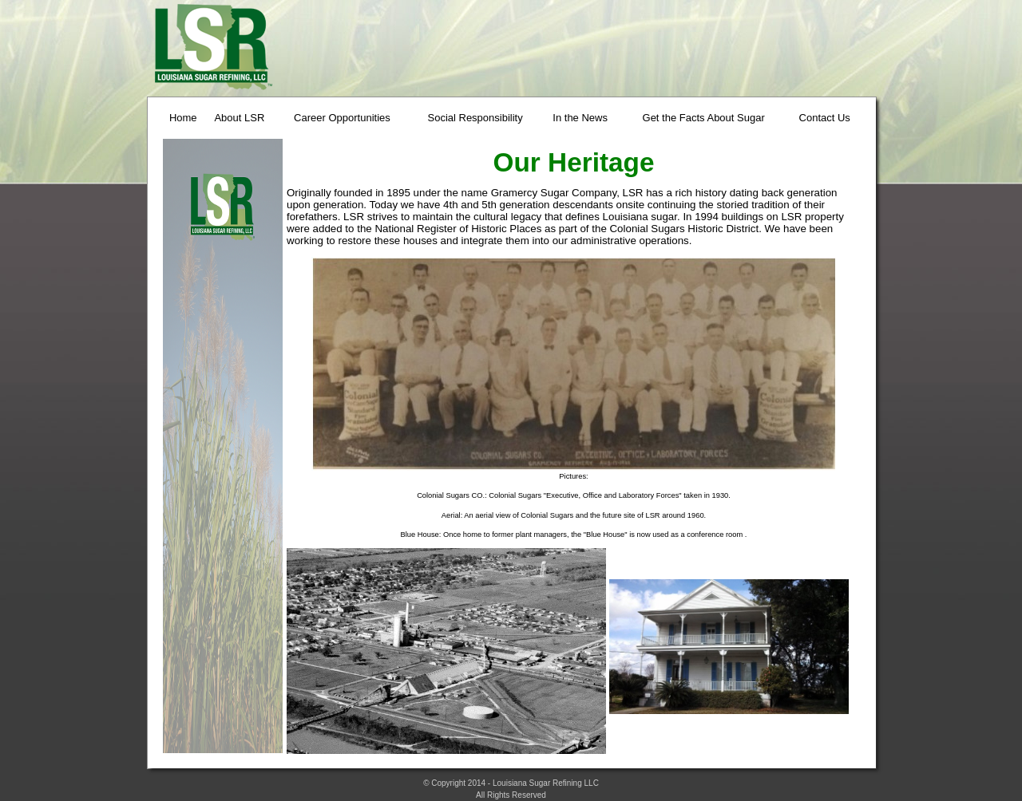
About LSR (239, 118)
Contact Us (824, 118)
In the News (580, 118)
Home (183, 118)
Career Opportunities (342, 118)
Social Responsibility (474, 118)
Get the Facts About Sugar (704, 118)
